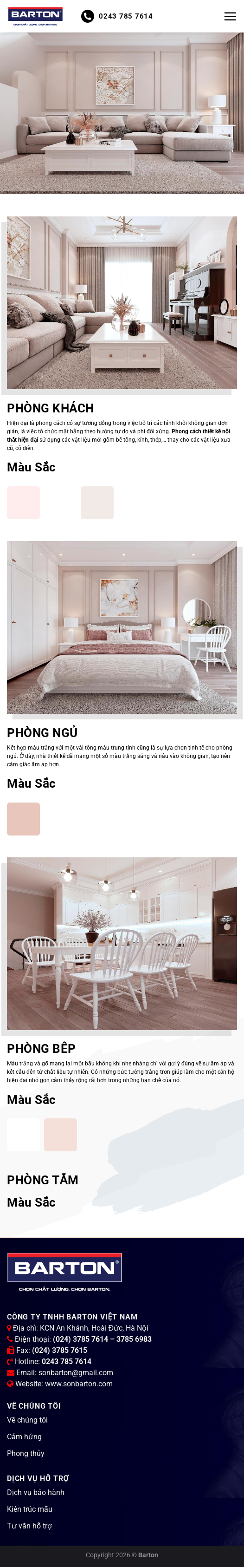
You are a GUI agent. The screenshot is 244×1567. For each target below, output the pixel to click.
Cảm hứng (24, 1436)
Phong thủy (26, 1453)
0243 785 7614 (117, 16)
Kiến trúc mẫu (29, 1509)
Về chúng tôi (27, 1420)
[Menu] (230, 16)
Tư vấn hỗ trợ (29, 1525)
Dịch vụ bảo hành (35, 1492)
